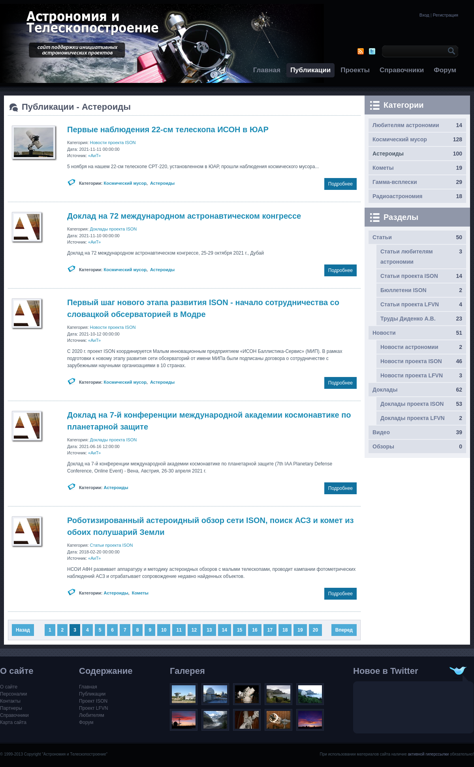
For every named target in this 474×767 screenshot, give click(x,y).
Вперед (344, 630)
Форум (445, 70)
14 (224, 630)
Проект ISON (93, 701)
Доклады (384, 389)
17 (270, 630)
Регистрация (445, 15)
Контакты (10, 701)
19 (300, 630)
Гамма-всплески (394, 182)
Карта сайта (13, 722)
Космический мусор (125, 183)
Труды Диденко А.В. (408, 318)
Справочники (402, 70)
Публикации (310, 70)
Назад (23, 630)
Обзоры (383, 446)
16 (254, 630)
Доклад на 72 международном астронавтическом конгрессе (184, 216)
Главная (266, 70)
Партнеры (11, 708)
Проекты (355, 70)
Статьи (382, 237)
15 (239, 630)
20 (315, 630)
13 (209, 630)
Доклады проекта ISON (113, 229)
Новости (384, 333)
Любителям (91, 715)
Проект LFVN (93, 708)
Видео (381, 432)
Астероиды (162, 183)
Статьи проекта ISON (111, 545)
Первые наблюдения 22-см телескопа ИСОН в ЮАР (168, 129)
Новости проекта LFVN (411, 375)
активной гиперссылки (428, 754)
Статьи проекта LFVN (409, 304)
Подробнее (340, 184)
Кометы (140, 593)
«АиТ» (94, 155)
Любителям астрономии (405, 125)
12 (194, 630)
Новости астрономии (409, 347)
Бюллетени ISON (403, 290)
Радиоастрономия (397, 196)
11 (178, 630)
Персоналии (13, 694)
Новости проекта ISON (113, 142)
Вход (424, 15)
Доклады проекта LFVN (412, 418)
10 (163, 630)
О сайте (8, 687)
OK (450, 51)
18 (285, 630)
